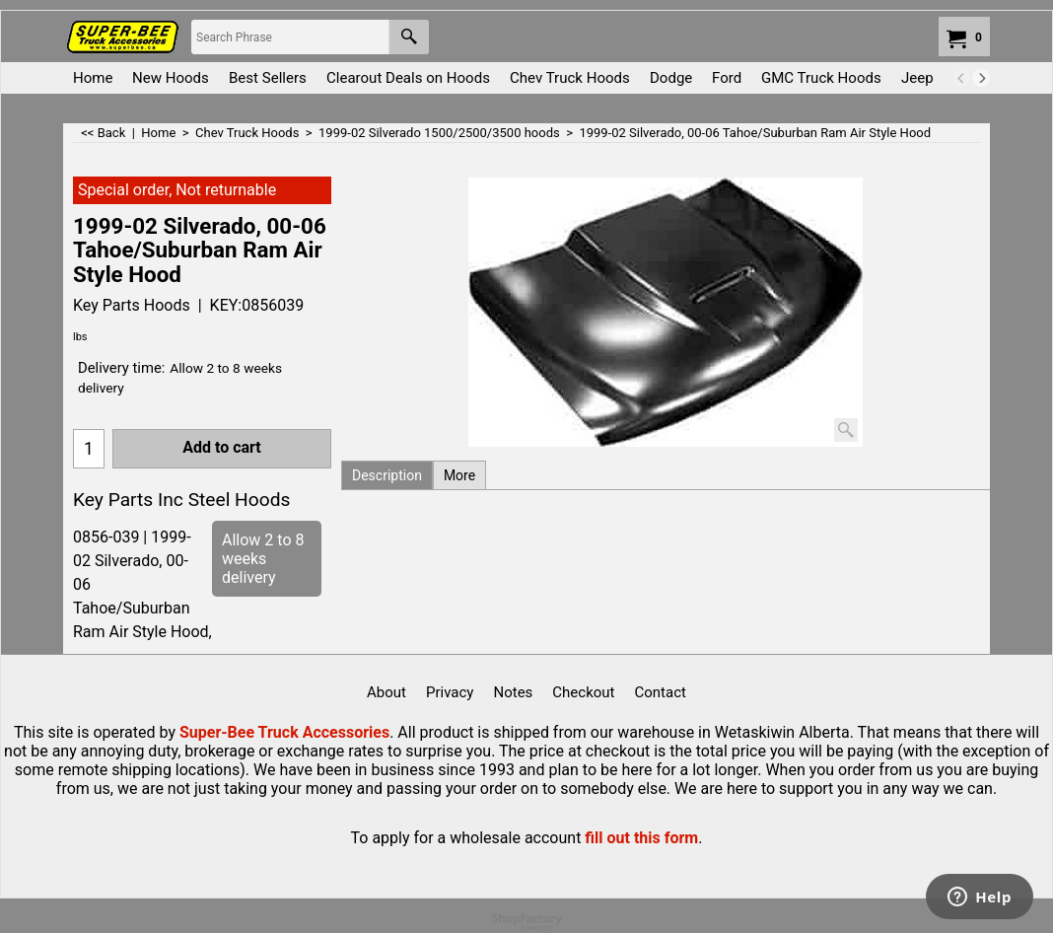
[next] (981, 78)
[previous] (961, 78)
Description (387, 475)
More (459, 475)
